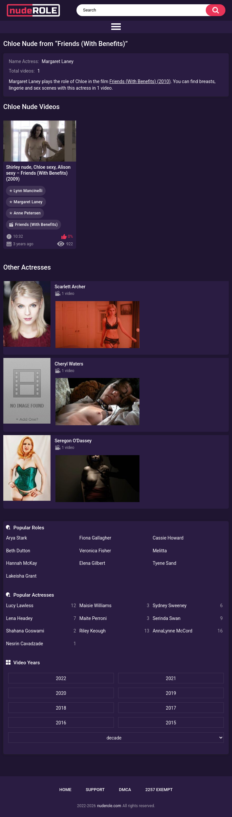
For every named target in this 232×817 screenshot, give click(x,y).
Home (65, 789)
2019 (171, 693)
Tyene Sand (164, 563)
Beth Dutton (18, 550)
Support (95, 789)
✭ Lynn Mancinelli (25, 190)
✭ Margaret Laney (26, 202)
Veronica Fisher (95, 550)
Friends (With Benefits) (36, 224)
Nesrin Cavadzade (41, 644)
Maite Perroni (114, 618)
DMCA (125, 789)
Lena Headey (41, 618)
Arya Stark (16, 538)
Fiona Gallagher (95, 538)
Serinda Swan (187, 618)
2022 (61, 678)
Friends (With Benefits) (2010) (139, 81)
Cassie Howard (168, 538)
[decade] (116, 737)
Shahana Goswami (41, 631)
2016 (61, 722)
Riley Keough (114, 631)
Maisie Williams (114, 605)
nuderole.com (109, 806)
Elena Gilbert (92, 563)
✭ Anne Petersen (25, 213)
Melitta (160, 550)
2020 (61, 693)
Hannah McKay (21, 563)
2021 (171, 678)
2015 (171, 722)
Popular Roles (28, 528)
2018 (61, 708)
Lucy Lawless (41, 605)
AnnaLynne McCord (187, 631)
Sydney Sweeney (187, 605)
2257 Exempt (159, 789)
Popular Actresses (33, 595)
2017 (171, 708)
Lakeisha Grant (21, 576)
